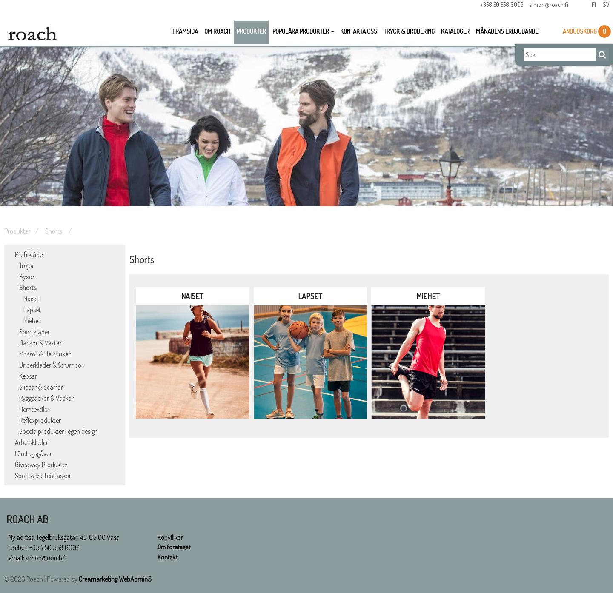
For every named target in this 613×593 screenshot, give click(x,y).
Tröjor (26, 265)
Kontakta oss (358, 34)
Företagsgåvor (33, 453)
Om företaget (175, 547)
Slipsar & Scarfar (41, 387)
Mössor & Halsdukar (45, 354)
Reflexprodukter (40, 420)
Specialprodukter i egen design (58, 431)
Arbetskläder (31, 442)
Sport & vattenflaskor (43, 475)
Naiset (31, 298)
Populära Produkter (300, 34)
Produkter (251, 34)
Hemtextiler (34, 409)
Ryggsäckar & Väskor (46, 398)
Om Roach (217, 34)
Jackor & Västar (40, 343)
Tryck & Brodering (409, 34)
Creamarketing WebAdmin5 (115, 579)
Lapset (32, 309)
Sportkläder (34, 332)
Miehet (31, 320)
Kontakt (168, 557)
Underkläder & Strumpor (51, 365)
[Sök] (560, 57)
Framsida (185, 34)
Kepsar (28, 376)
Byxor (26, 276)
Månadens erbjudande (507, 34)
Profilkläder (30, 254)
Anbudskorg (580, 34)
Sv (605, 7)
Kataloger (455, 34)
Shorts (54, 231)
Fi (592, 7)
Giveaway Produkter (41, 464)
